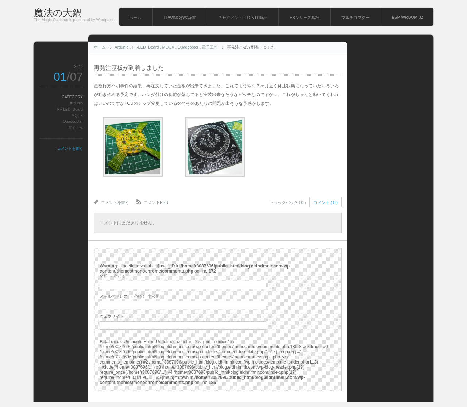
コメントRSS (156, 202)
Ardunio (121, 47)
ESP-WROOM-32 (407, 17)
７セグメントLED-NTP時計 (242, 17)
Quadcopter (188, 47)
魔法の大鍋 (58, 12)
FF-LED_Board (145, 47)
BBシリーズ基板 (304, 17)
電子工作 (210, 47)
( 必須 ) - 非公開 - (131, 296)
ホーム (135, 17)
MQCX (168, 47)
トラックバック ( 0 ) (288, 202)
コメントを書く (70, 149)
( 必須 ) (112, 276)
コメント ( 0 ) (325, 202)
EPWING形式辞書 (179, 17)
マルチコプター (355, 17)
